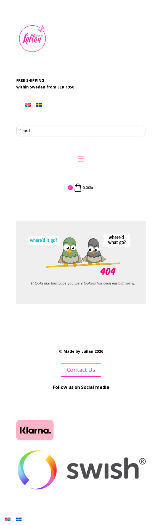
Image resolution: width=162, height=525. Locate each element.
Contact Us (81, 369)
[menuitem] (27, 104)
